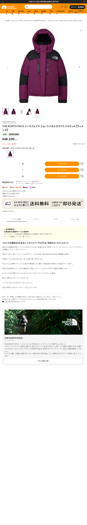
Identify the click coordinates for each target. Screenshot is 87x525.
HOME (7, 20)
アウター (20, 20)
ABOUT (71, 12)
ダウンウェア (28, 20)
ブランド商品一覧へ (43, 361)
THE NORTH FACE (9, 122)
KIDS (29, 12)
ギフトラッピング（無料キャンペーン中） (14, 191)
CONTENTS (61, 12)
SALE (51, 12)
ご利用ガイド (79, 12)
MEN (13, 12)
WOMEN (21, 12)
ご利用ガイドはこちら (8, 196)
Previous (3, 1)
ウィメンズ (14, 20)
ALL (7, 12)
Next (84, 1)
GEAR (36, 12)
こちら (17, 236)
